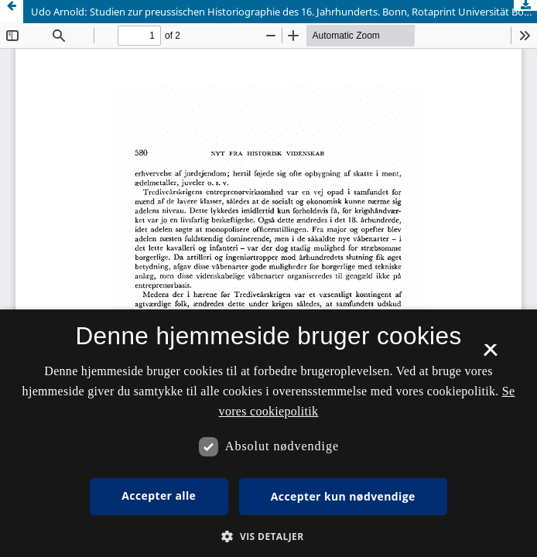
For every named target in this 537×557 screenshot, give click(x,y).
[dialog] (268, 433)
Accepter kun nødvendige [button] (343, 496)
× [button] (490, 355)
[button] (268, 536)
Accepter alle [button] (158, 495)
